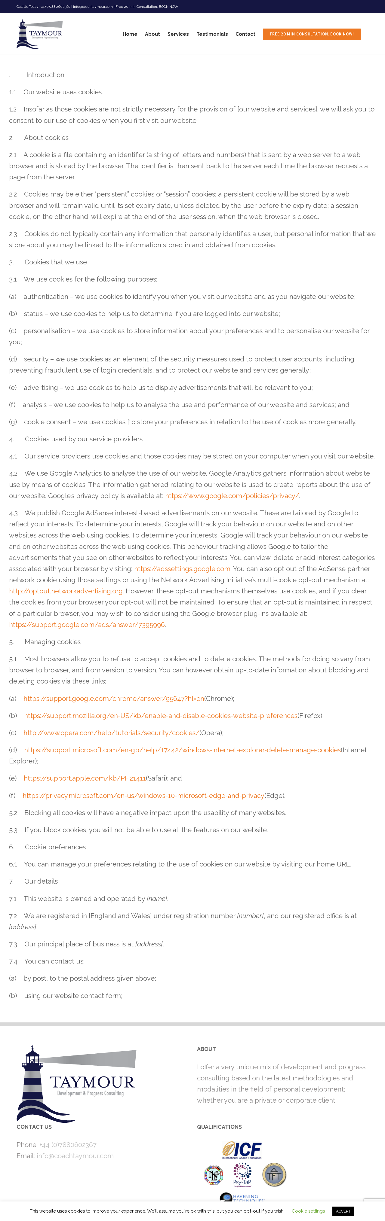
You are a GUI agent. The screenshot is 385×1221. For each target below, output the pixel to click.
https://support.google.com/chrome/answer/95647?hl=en (113, 698)
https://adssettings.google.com (182, 569)
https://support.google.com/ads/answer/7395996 (87, 625)
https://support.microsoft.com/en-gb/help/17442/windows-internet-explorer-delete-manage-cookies (182, 750)
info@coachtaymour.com (75, 1156)
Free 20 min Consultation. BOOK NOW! (147, 7)
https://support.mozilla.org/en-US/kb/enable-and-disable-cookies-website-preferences (160, 716)
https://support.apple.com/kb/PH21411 (85, 778)
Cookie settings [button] (308, 1211)
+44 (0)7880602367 (68, 1145)
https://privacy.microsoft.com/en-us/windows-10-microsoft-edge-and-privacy (143, 795)
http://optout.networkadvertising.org (66, 591)
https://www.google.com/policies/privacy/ (232, 496)
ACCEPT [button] (343, 1211)
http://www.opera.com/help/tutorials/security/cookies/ (111, 733)
